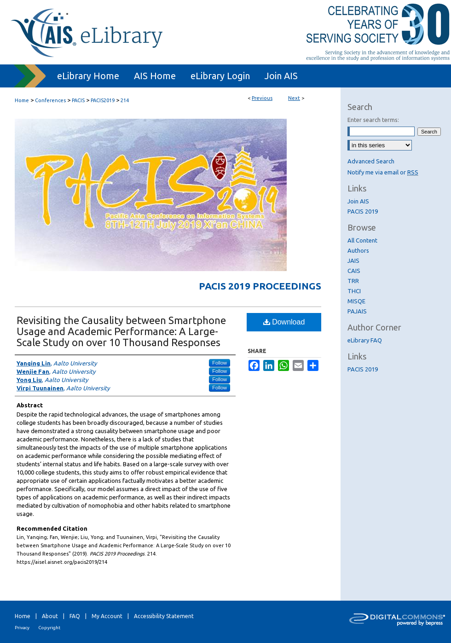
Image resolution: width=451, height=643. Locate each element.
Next (294, 98)
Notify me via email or (382, 172)
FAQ (74, 616)
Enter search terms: (373, 119)
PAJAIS (357, 311)
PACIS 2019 (362, 211)
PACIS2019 (103, 100)
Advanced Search (370, 161)
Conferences (50, 100)
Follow (219, 362)
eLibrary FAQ (364, 340)
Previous (262, 98)
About (50, 616)
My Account (107, 616)
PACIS (78, 100)
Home (22, 100)
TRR (353, 281)
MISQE (356, 301)
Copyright (49, 627)
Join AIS (358, 201)
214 (125, 100)
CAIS (353, 270)
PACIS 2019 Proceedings (260, 285)
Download (284, 322)
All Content (362, 240)
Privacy (22, 627)
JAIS (353, 260)
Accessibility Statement (164, 616)
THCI (354, 291)
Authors (358, 250)
